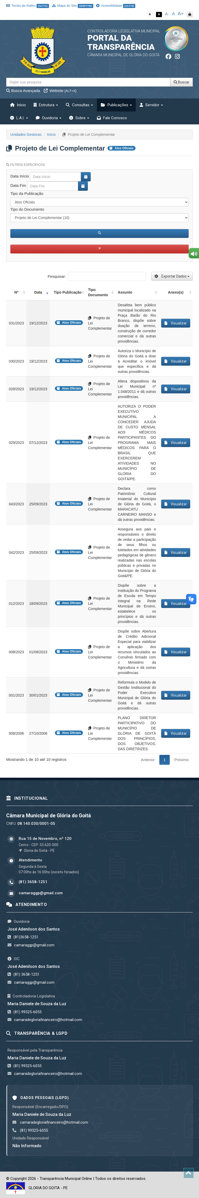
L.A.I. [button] (19, 118)
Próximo (181, 759)
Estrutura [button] (46, 105)
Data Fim (18, 185)
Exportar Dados (171, 276)
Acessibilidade (115, 6)
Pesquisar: (97, 276)
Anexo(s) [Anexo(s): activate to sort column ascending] (175, 292)
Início (18, 105)
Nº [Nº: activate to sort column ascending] (16, 292)
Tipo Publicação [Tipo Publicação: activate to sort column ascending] (68, 292)
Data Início (19, 176)
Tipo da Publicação (26, 193)
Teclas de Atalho (27, 6)
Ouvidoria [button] (48, 118)
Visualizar (176, 323)
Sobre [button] (79, 118)
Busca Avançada (23, 90)
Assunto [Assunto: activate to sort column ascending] (125, 292)
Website (60, 90)
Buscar (181, 82)
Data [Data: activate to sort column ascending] (38, 292)
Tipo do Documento (27, 209)
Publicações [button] (116, 105)
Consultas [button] (79, 105)
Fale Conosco (112, 118)
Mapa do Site (72, 6)
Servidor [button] (151, 105)
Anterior (148, 759)
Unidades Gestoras (25, 134)
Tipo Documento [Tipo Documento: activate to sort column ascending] (98, 292)
